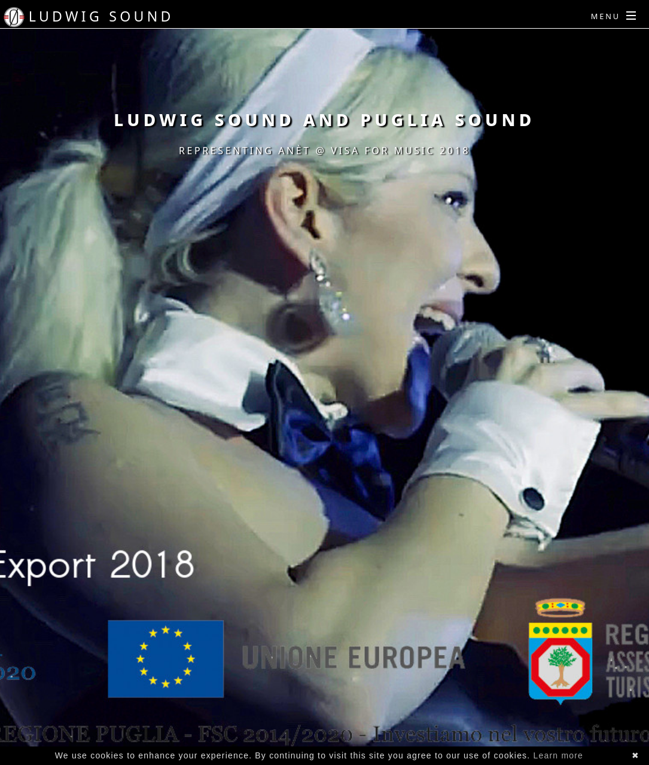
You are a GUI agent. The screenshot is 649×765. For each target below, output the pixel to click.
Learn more (559, 755)
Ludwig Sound (101, 16)
